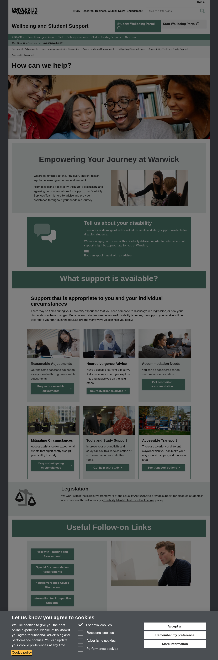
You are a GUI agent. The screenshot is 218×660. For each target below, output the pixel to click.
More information (175, 644)
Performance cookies (98, 649)
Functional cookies (96, 633)
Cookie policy (22, 652)
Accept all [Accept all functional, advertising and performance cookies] (175, 626)
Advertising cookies (97, 641)
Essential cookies (95, 624)
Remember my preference (174, 635)
